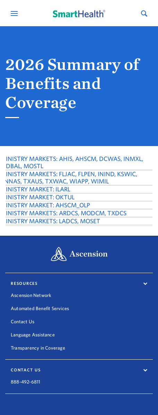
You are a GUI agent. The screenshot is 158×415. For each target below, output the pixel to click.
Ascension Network (31, 295)
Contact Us (22, 321)
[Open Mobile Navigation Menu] (15, 13)
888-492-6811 (25, 377)
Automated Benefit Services (40, 308)
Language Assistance (33, 335)
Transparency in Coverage (38, 348)
